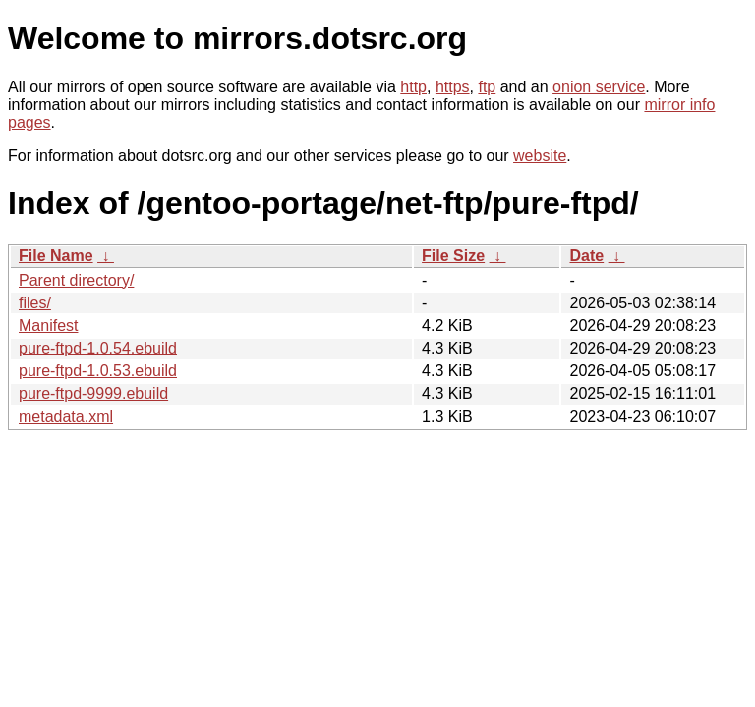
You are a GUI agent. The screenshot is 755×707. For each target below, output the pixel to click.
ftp (486, 87)
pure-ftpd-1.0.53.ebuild (98, 370)
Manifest (48, 325)
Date (586, 255)
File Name (56, 255)
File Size (453, 255)
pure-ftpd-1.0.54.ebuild (98, 348)
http (413, 87)
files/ (35, 303)
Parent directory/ (76, 280)
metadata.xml (66, 416)
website (539, 155)
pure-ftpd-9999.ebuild (93, 393)
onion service (598, 87)
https (453, 87)
